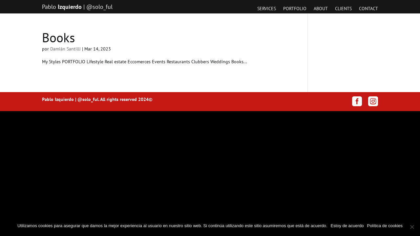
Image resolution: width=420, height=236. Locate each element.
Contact (368, 8)
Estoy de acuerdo (347, 225)
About (321, 8)
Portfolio (294, 8)
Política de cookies (385, 225)
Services (266, 8)
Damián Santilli (65, 49)
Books (58, 37)
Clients (343, 8)
